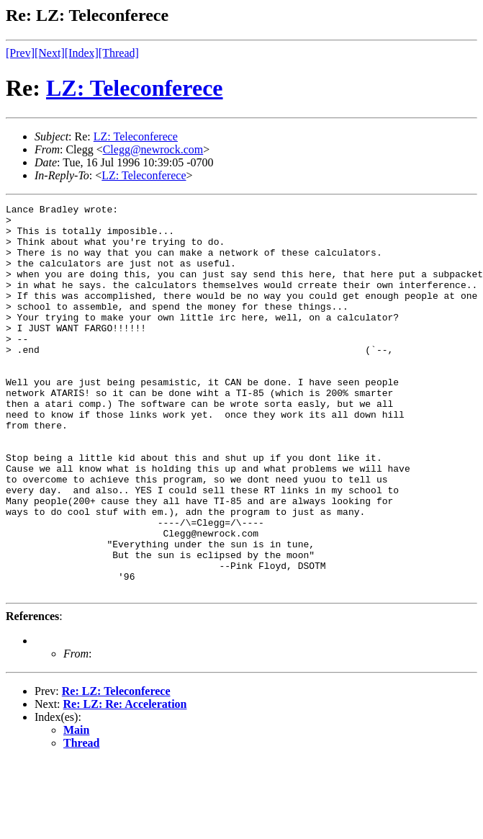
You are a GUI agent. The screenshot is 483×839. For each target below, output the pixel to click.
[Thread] (119, 53)
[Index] (82, 53)
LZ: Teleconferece (134, 88)
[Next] (50, 53)
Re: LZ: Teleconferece (116, 769)
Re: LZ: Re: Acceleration (125, 782)
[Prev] (20, 53)
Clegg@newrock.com (153, 149)
